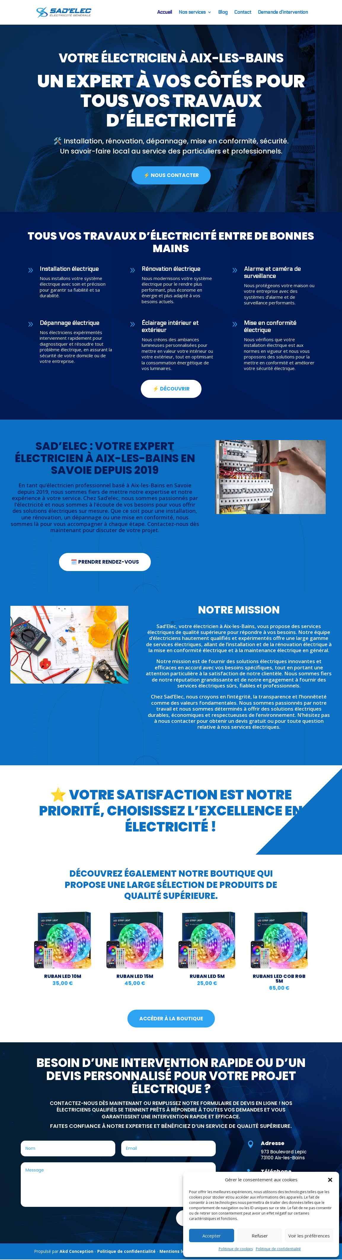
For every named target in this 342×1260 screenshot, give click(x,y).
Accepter (211, 1236)
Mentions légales (177, 1252)
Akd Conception (76, 1252)
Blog (223, 12)
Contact (242, 12)
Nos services (192, 12)
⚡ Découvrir (171, 389)
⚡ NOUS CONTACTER (171, 175)
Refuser (260, 1236)
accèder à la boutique (171, 1018)
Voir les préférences (309, 1236)
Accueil (164, 12)
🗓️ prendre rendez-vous (105, 562)
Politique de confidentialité (278, 1248)
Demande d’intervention (283, 12)
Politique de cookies (236, 1248)
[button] (330, 1180)
